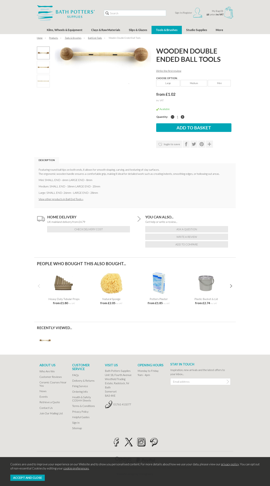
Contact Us (46, 407)
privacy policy (230, 464)
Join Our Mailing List (51, 413)
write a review (186, 236)
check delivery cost (88, 229)
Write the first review (168, 70)
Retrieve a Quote (49, 402)
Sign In (76, 422)
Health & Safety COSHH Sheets (81, 398)
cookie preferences (76, 468)
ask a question (186, 229)
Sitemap (77, 428)
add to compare (186, 244)
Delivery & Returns (83, 380)
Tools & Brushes (167, 30)
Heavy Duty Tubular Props (64, 299)
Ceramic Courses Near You (52, 384)
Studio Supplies (196, 30)
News (42, 391)
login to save (169, 144)
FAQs (75, 375)
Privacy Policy (80, 411)
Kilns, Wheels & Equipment (64, 30)
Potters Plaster (159, 299)
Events (43, 396)
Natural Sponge (111, 299)
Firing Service (80, 386)
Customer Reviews (50, 376)
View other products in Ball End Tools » (61, 199)
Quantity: (162, 116)
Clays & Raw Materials (105, 30)
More (219, 30)
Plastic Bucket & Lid (206, 299)
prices (217, 14)
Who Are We (47, 371)
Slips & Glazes (138, 30)
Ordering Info (80, 391)
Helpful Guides (81, 417)
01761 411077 (122, 404)
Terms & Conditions (83, 405)
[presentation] (39, 285)
